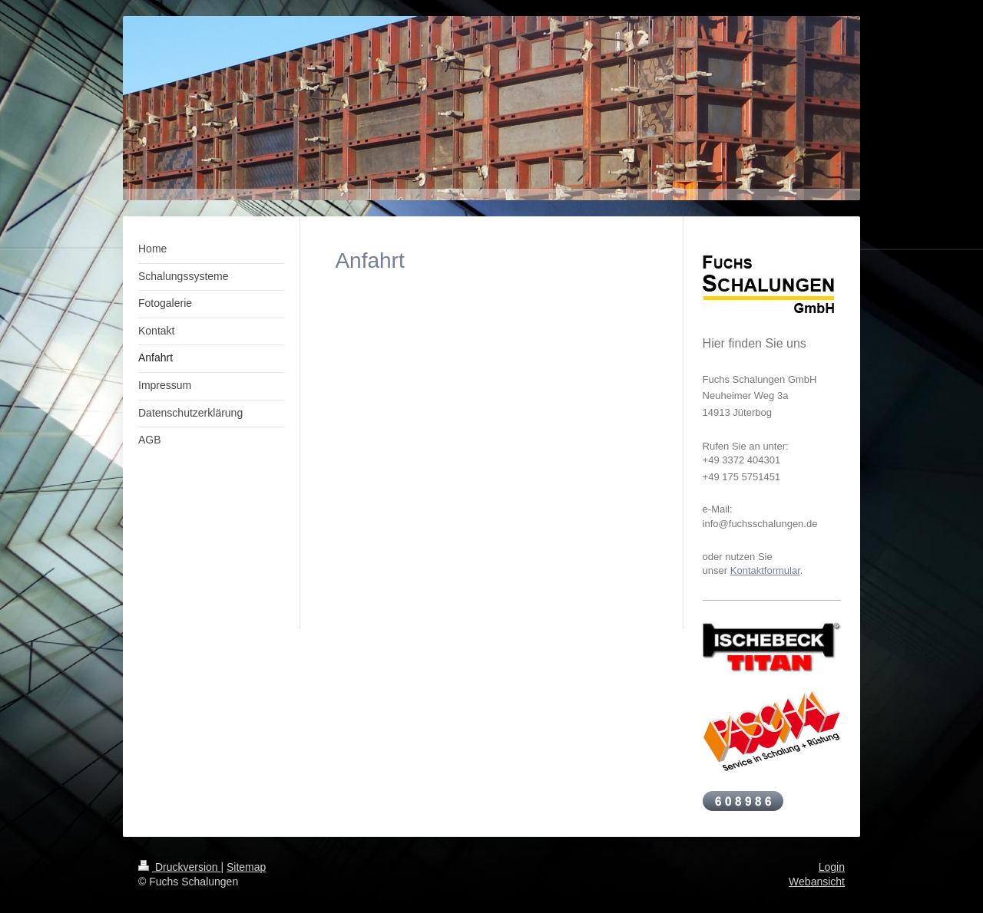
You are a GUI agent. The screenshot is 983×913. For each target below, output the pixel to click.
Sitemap (246, 867)
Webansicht (817, 881)
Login (832, 867)
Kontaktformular (765, 570)
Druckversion (179, 867)
